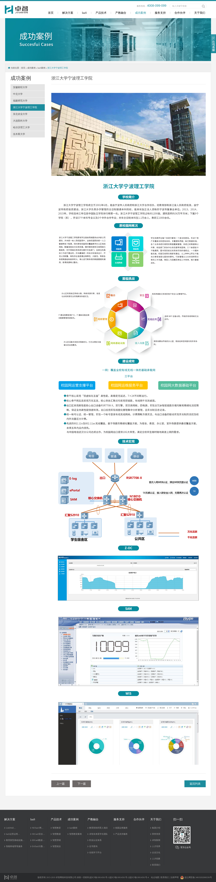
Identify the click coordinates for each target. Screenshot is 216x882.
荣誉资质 (156, 834)
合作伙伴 (179, 12)
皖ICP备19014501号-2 (119, 877)
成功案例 (140, 12)
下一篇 (82, 783)
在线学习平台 (95, 852)
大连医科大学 (20, 120)
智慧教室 (56, 828)
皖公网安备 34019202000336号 (196, 877)
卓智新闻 (156, 840)
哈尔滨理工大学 (21, 127)
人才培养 (156, 846)
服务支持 (160, 12)
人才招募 (156, 858)
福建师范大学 (20, 100)
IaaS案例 (41, 68)
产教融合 (120, 12)
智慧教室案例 (75, 834)
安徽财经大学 (20, 87)
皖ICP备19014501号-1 (99, 877)
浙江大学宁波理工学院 (25, 107)
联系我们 (156, 865)
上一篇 (60, 783)
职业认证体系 (95, 840)
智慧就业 (56, 846)
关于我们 (199, 12)
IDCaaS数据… (38, 840)
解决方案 (67, 12)
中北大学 (18, 94)
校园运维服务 (121, 828)
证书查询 (93, 846)
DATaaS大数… (38, 846)
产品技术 (101, 12)
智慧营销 (56, 840)
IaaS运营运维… (13, 834)
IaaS (84, 12)
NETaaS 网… (38, 828)
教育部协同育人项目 (98, 828)
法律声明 (174, 877)
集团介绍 (156, 828)
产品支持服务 (121, 834)
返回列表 (195, 783)
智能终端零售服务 (14, 846)
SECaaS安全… (38, 834)
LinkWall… (11, 828)
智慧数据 (56, 834)
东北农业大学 (20, 114)
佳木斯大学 (19, 134)
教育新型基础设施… (15, 840)
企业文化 (156, 852)
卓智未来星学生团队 (98, 834)
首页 (51, 12)
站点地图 (155, 877)
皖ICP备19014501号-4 (139, 877)
